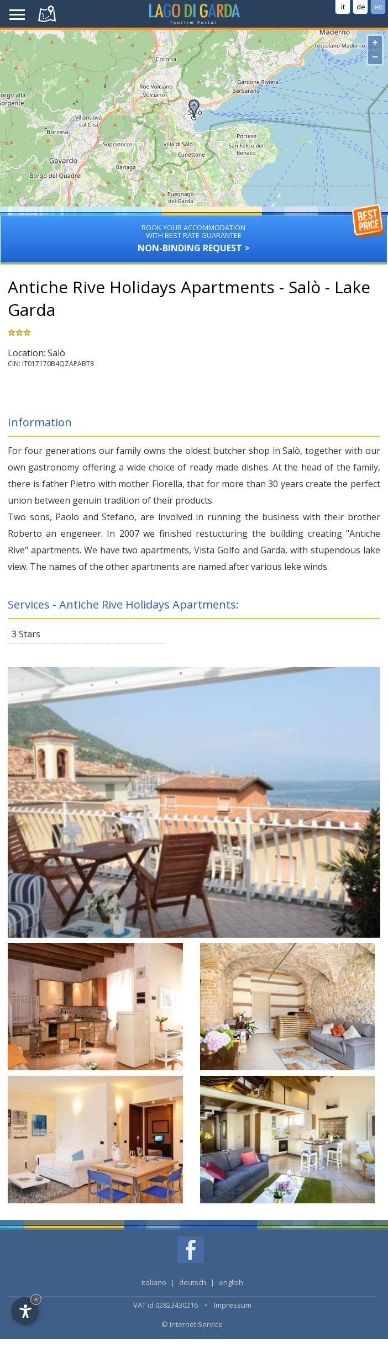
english (231, 1282)
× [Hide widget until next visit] (36, 1299)
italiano (153, 1282)
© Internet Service (192, 1324)
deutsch (192, 1282)
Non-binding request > (193, 234)
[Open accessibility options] (25, 1311)
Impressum (232, 1305)
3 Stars (26, 634)
